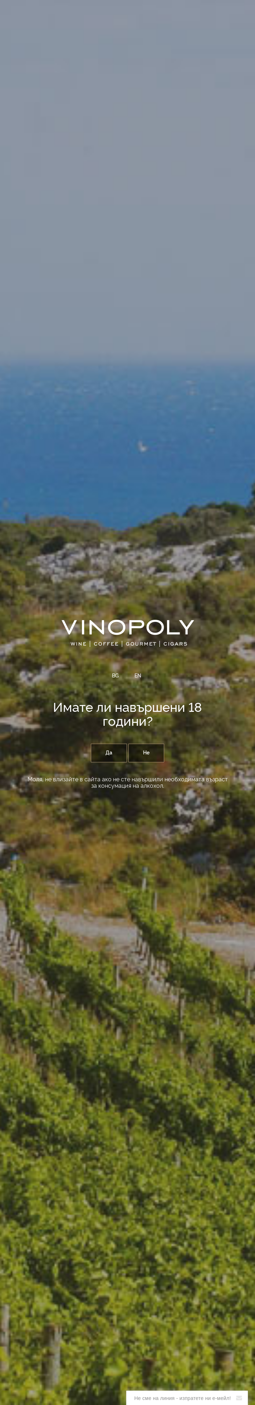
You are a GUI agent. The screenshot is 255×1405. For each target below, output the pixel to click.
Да (109, 753)
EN (137, 675)
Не (146, 753)
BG (115, 675)
